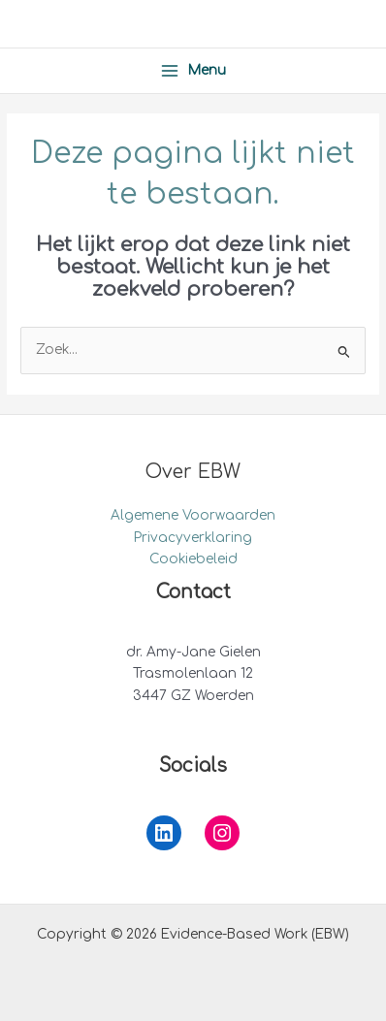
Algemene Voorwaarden (193, 515)
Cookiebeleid (193, 559)
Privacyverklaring (193, 537)
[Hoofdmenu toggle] (193, 70)
